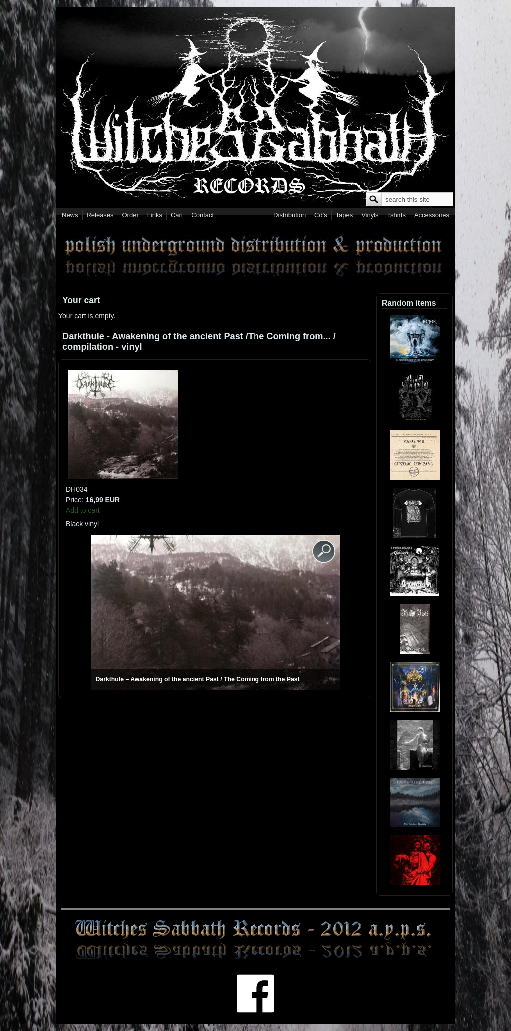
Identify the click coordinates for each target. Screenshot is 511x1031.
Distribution (289, 215)
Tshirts (396, 215)
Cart (177, 215)
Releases (99, 215)
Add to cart (83, 510)
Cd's (320, 215)
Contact (202, 215)
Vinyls (369, 215)
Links (154, 215)
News (70, 215)
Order (130, 215)
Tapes (344, 215)
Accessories (431, 215)
